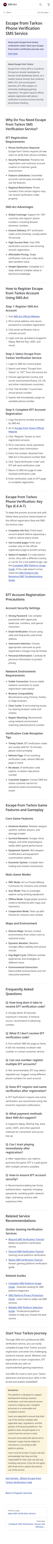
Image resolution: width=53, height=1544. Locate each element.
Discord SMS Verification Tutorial (26, 1251)
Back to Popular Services (19, 1493)
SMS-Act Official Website (26, 316)
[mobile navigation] (48, 4)
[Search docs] (40, 5)
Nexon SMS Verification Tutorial (25, 1259)
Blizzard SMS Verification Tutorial (26, 1239)
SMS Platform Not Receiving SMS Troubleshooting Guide (25, 576)
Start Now (13, 53)
